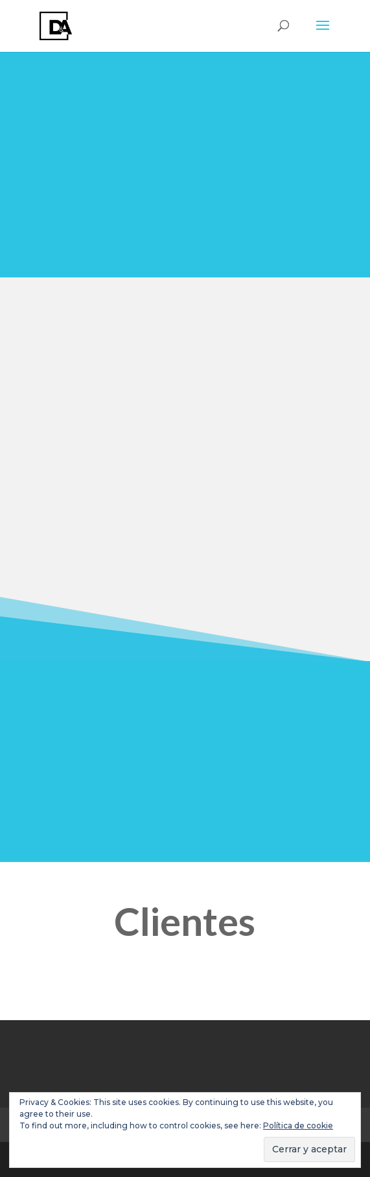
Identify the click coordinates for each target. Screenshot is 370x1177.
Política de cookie (298, 1125)
